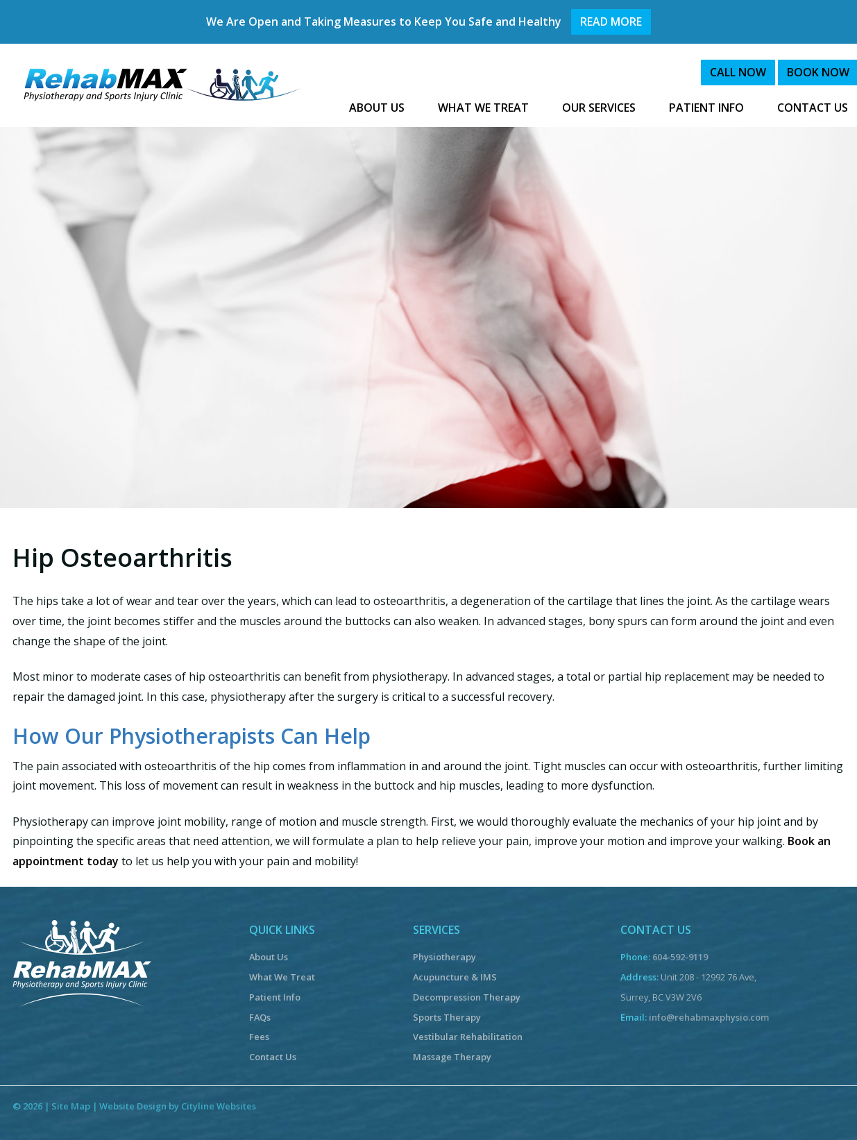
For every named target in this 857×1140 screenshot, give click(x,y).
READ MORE (611, 21)
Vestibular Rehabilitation (468, 1036)
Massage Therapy (452, 1056)
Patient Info (274, 997)
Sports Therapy (447, 1017)
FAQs (260, 1017)
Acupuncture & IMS (455, 977)
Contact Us (272, 1056)
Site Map (70, 1106)
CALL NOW (738, 72)
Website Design (133, 1106)
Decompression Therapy (466, 997)
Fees (259, 1036)
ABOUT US (377, 107)
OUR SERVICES (599, 107)
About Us (268, 957)
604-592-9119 (680, 957)
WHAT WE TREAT (483, 107)
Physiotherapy (444, 957)
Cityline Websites (218, 1106)
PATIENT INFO (706, 107)
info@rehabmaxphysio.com (709, 1017)
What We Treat (282, 977)
